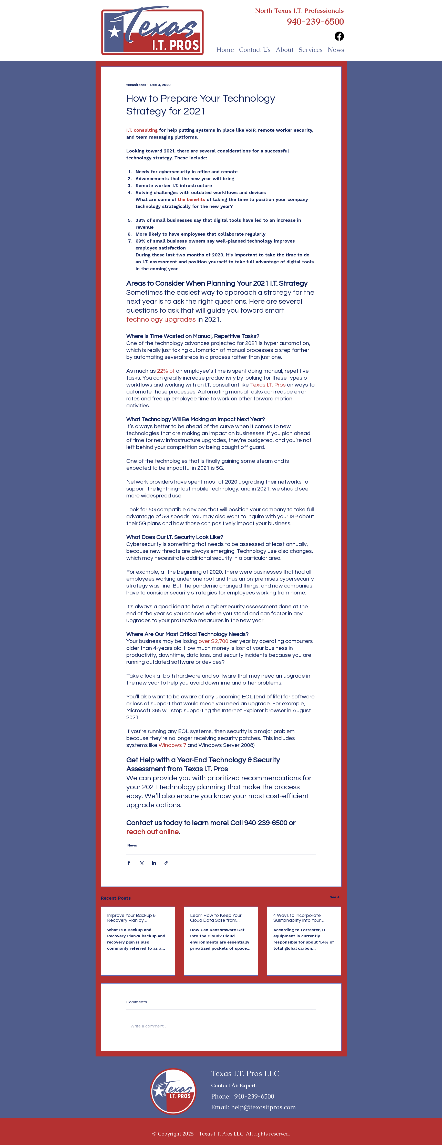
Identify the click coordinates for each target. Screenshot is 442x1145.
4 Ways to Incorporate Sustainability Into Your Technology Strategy (297, 918)
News (132, 845)
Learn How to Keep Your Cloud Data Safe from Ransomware (216, 918)
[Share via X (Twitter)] (141, 862)
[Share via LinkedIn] (153, 862)
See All (336, 897)
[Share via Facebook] (128, 862)
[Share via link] (166, 862)
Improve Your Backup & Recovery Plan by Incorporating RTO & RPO (134, 918)
